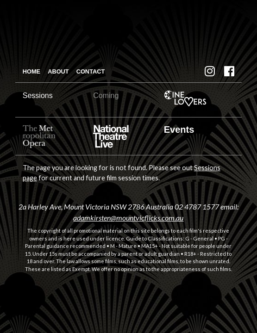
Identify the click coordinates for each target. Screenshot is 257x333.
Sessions (38, 95)
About (58, 71)
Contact (90, 71)
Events (179, 129)
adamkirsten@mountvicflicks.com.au (128, 217)
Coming (106, 95)
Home (31, 71)
